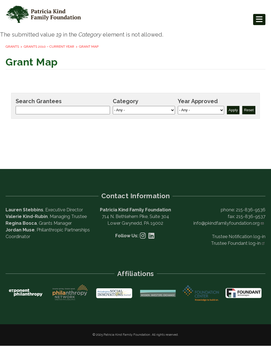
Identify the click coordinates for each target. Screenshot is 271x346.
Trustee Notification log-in (238, 236)
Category (125, 101)
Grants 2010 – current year (49, 47)
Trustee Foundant (238, 243)
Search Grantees (39, 101)
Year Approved (198, 101)
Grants (12, 47)
